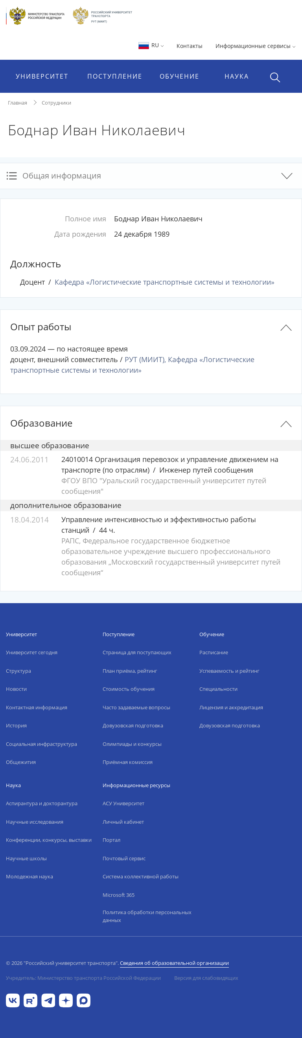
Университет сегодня (31, 652)
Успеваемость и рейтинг (229, 670)
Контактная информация (36, 707)
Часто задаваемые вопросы (136, 707)
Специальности (218, 688)
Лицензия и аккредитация (231, 707)
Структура (18, 670)
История (16, 725)
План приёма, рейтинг (130, 670)
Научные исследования (34, 821)
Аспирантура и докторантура (41, 803)
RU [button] (151, 45)
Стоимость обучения (129, 688)
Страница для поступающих (137, 652)
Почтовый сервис (124, 858)
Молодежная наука (29, 876)
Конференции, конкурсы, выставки (49, 839)
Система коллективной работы (141, 876)
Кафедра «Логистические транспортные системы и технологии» (164, 282)
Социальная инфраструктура (41, 743)
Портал (111, 839)
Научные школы (26, 858)
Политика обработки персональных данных (147, 916)
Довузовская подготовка (133, 725)
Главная (17, 102)
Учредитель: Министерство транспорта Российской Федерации (83, 977)
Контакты (190, 46)
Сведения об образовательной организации (174, 962)
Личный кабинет (123, 821)
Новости (16, 688)
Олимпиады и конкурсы (132, 743)
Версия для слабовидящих (206, 977)
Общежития (21, 762)
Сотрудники (56, 102)
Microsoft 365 (118, 894)
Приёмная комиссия (128, 762)
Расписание (213, 652)
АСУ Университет (123, 803)
